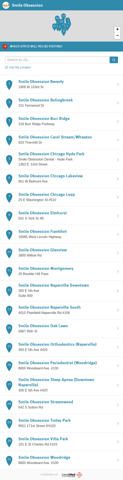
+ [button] (117, 30)
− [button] (117, 36)
